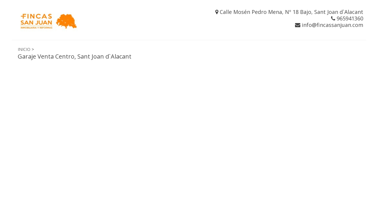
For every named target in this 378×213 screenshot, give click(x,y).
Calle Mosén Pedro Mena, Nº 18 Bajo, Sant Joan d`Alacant (289, 11)
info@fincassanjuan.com (329, 24)
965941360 (347, 18)
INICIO (24, 49)
